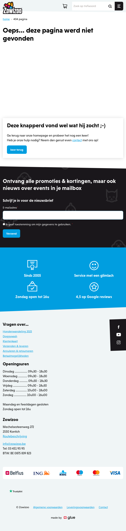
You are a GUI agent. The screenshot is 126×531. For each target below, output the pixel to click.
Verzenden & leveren (15, 346)
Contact (103, 507)
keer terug (16, 149)
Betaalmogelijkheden (16, 355)
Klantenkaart (10, 341)
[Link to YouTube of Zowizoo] (118, 334)
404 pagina (20, 19)
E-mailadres (10, 207)
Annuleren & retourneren (18, 350)
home (6, 19)
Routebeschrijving (15, 436)
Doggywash (10, 336)
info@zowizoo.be (14, 444)
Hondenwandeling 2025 (17, 331)
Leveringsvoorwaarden (81, 507)
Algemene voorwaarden (48, 507)
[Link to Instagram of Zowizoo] (119, 342)
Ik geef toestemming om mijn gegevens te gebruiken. (39, 224)
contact (77, 140)
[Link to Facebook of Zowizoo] (119, 327)
